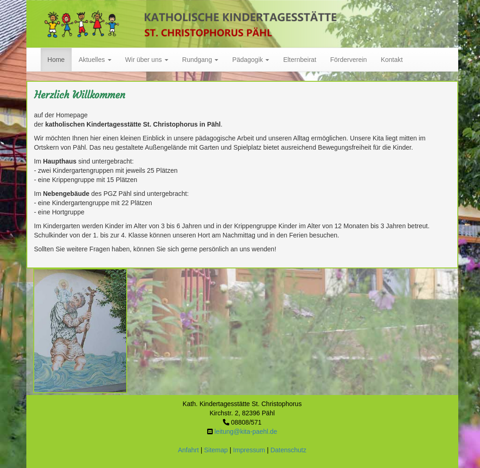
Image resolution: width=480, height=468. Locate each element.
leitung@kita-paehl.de (246, 431)
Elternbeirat (299, 59)
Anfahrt (188, 450)
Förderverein (348, 59)
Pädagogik (250, 59)
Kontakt (391, 59)
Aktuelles (95, 59)
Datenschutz (289, 450)
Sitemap (216, 450)
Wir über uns (146, 59)
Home (56, 59)
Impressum (249, 450)
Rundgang (200, 59)
